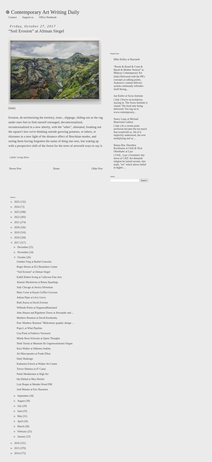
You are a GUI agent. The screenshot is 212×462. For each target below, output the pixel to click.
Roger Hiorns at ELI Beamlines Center (37, 266)
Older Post (97, 168)
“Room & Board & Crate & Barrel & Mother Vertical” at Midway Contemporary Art (129, 69)
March (21, 426)
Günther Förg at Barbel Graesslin (34, 261)
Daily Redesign (25, 358)
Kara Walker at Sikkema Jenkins (34, 348)
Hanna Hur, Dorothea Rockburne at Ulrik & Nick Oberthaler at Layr (128, 148)
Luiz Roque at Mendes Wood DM (34, 384)
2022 (17, 217)
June (20, 411)
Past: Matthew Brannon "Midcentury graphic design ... (45, 322)
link (11, 108)
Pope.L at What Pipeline (29, 328)
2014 (17, 453)
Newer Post (15, 168)
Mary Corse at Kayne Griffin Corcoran (37, 292)
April (20, 421)
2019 (17, 232)
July (19, 406)
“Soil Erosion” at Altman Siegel (33, 271)
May (20, 416)
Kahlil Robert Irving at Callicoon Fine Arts (39, 277)
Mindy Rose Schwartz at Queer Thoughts (38, 338)
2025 (17, 201)
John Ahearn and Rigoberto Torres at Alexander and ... (45, 312)
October (21, 257)
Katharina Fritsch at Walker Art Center (37, 363)
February (22, 431)
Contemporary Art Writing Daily (42, 12)
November (23, 252)
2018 (17, 237)
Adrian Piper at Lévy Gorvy (31, 297)
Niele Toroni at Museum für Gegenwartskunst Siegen (44, 343)
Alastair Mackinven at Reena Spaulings (37, 282)
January (21, 436)
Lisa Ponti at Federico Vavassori (34, 333)
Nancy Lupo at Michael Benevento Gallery (126, 121)
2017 (17, 242)
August (21, 400)
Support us (28, 17)
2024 (17, 206)
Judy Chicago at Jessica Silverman (35, 287)
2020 (17, 227)
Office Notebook (48, 17)
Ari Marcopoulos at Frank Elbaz (34, 353)
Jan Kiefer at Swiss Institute (128, 95)
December (23, 247)
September (23, 395)
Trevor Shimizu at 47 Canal (31, 368)
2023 (17, 211)
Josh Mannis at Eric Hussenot (32, 389)
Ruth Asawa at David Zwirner (32, 302)
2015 (17, 448)
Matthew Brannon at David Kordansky (37, 317)
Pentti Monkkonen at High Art (32, 374)
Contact (13, 17)
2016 (17, 443)
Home (56, 168)
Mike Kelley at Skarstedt (127, 59)
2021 (17, 222)
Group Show (23, 157)
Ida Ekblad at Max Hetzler (30, 379)
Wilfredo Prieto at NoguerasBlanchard (37, 307)
